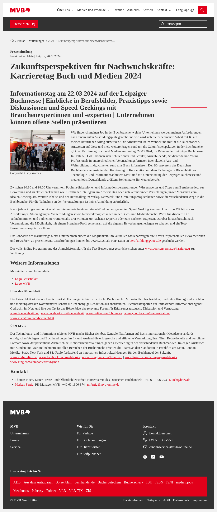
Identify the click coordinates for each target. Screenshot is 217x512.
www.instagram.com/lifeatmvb (102, 357)
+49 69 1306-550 (160, 440)
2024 (51, 41)
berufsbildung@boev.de (145, 240)
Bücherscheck (133, 482)
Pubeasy (37, 491)
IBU (149, 482)
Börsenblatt (64, 482)
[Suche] (183, 24)
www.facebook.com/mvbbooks (59, 357)
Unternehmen (19, 433)
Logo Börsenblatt (26, 279)
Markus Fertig (24, 384)
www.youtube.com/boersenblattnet (147, 313)
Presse (21, 41)
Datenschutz (181, 500)
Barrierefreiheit (133, 500)
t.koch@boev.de (179, 380)
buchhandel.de (85, 482)
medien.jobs (184, 482)
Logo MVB (22, 283)
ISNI (169, 482)
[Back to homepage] (20, 10)
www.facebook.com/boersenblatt (62, 313)
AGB (166, 500)
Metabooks (21, 491)
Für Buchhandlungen (91, 440)
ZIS (88, 491)
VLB (62, 491)
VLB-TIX (76, 491)
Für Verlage (85, 433)
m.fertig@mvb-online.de (103, 384)
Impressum (199, 500)
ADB (17, 482)
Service (15, 447)
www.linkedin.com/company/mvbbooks (151, 357)
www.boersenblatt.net (24, 313)
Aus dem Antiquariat (38, 482)
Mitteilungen (37, 41)
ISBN (159, 482)
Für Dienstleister (88, 447)
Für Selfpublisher (89, 454)
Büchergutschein (109, 482)
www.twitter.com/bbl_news (104, 313)
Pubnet (51, 491)
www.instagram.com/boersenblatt (32, 318)
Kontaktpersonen (160, 433)
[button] (118, 10)
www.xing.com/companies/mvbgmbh (34, 362)
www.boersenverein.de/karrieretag (167, 248)
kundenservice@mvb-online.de (170, 447)
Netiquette (153, 500)
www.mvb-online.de (23, 357)
